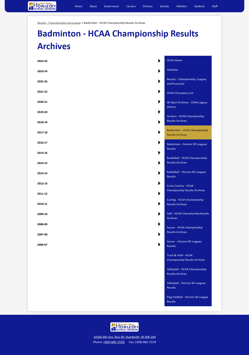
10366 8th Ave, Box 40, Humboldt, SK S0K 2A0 (125, 337)
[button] (99, 103)
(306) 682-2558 (114, 342)
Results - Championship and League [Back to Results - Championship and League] (59, 23)
